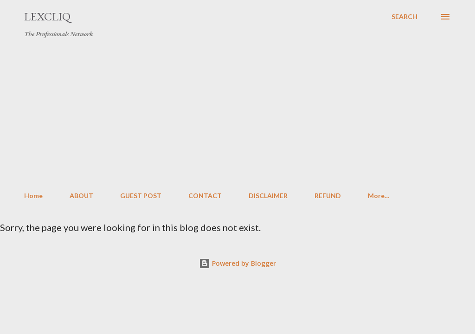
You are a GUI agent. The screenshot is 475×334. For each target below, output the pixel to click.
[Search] (404, 16)
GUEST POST (140, 195)
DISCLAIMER (268, 195)
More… (379, 195)
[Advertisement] (237, 115)
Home (33, 195)
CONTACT (205, 195)
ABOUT (81, 195)
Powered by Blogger (237, 263)
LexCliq (47, 16)
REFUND (328, 195)
